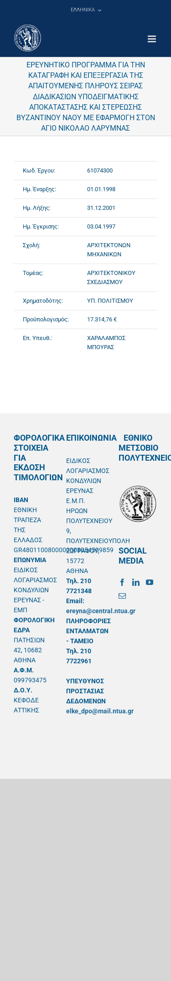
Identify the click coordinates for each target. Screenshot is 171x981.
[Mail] (122, 596)
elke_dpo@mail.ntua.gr (100, 711)
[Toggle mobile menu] (152, 39)
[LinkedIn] (136, 582)
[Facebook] (122, 582)
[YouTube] (149, 582)
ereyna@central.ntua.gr (100, 611)
